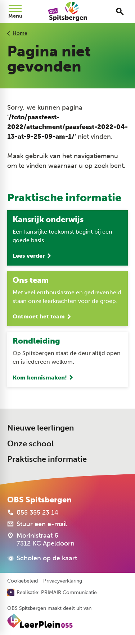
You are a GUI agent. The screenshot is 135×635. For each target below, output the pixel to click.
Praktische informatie (47, 459)
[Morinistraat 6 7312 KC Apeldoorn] (41, 539)
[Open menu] (15, 11)
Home (20, 33)
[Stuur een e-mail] (37, 524)
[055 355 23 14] (32, 512)
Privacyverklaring (62, 581)
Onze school (30, 443)
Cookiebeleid (22, 581)
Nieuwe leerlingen (40, 428)
